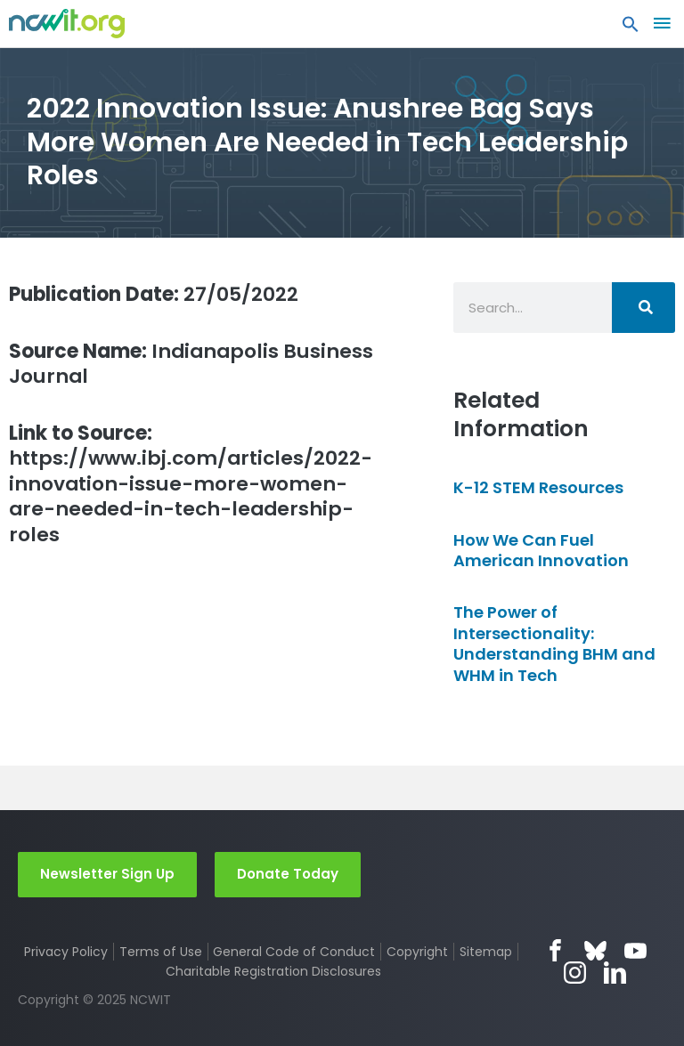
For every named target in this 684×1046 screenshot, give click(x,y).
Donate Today (287, 873)
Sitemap (486, 952)
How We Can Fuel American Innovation (541, 550)
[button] (630, 28)
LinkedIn (615, 972)
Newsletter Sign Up (107, 873)
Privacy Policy (66, 952)
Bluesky (595, 950)
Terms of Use (160, 952)
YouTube (635, 950)
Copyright (417, 952)
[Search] (643, 307)
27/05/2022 (153, 294)
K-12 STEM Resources (538, 487)
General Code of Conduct (294, 952)
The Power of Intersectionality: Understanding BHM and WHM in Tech (554, 643)
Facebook (555, 950)
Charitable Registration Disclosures (273, 971)
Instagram (575, 972)
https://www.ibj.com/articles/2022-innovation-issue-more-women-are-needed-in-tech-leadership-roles (190, 484)
